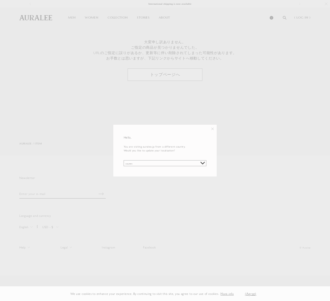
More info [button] (227, 293)
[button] (237, 294)
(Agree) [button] (250, 293)
